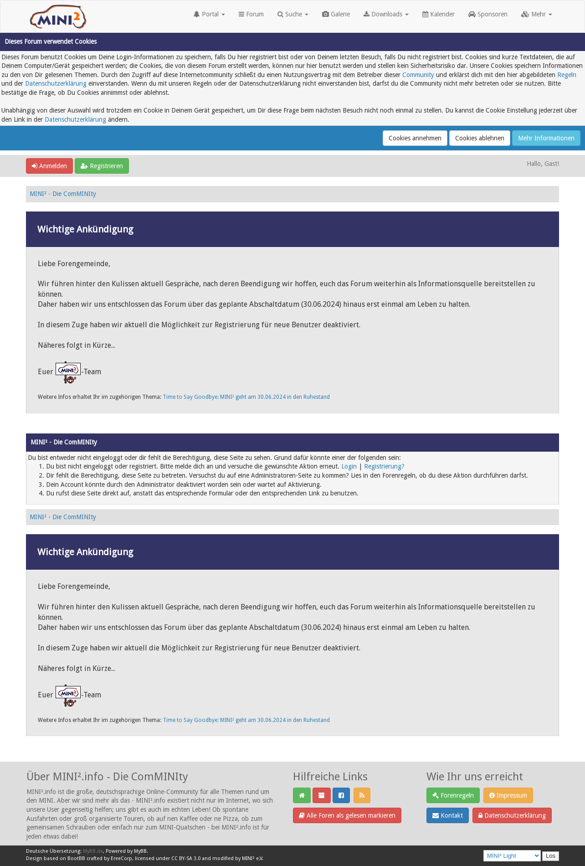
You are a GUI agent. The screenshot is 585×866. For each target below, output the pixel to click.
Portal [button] (209, 14)
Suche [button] (292, 14)
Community (418, 74)
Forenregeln (453, 795)
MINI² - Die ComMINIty (63, 193)
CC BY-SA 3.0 (185, 858)
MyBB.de (93, 851)
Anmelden (49, 166)
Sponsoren (488, 14)
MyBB (140, 851)
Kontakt (447, 815)
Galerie (336, 14)
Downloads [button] (386, 14)
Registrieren (102, 166)
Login (349, 466)
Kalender (438, 14)
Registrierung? (384, 466)
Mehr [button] (536, 14)
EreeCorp (121, 858)
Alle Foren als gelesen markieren (347, 815)
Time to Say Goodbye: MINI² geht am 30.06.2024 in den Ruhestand (246, 397)
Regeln (566, 74)
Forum (251, 14)
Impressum (508, 795)
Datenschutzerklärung (56, 83)
